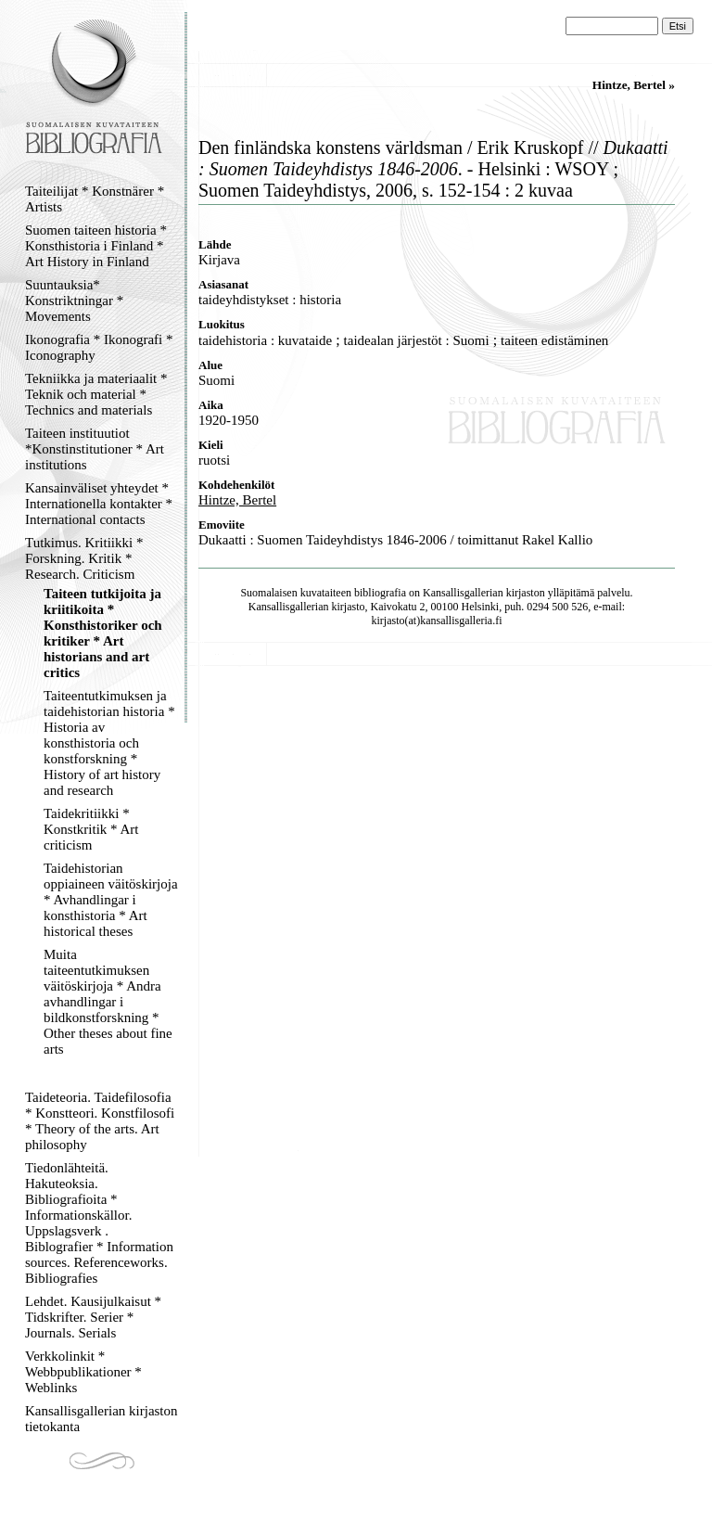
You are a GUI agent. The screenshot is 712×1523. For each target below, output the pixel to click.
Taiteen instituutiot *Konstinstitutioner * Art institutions (94, 449)
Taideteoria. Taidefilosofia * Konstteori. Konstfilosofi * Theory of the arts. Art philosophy (99, 1121)
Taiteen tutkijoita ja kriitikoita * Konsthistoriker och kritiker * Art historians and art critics (103, 633)
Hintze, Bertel (237, 500)
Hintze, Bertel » (633, 85)
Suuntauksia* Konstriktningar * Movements (74, 300)
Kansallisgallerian (463, 592)
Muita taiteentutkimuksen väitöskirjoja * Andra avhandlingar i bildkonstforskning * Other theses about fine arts (108, 1001)
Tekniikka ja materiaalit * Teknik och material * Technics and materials (96, 394)
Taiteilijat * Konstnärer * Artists (94, 199)
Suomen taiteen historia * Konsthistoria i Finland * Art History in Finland (96, 246)
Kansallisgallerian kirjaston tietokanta (101, 1418)
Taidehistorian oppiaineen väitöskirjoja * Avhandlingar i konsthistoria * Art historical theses (111, 900)
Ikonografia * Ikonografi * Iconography (99, 347)
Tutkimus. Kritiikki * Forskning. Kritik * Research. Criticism (84, 558)
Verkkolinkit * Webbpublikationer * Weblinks (83, 1372)
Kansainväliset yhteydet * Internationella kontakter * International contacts (98, 503)
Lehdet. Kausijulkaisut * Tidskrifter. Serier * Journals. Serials (93, 1317)
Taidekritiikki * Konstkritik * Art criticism (91, 829)
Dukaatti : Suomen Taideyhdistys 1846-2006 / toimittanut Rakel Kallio (395, 539)
